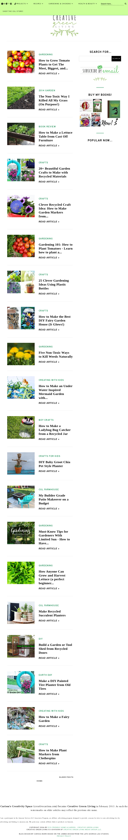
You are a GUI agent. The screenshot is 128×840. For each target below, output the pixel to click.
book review (47, 126)
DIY (41, 639)
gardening (46, 54)
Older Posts (66, 777)
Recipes (38, 4)
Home (40, 781)
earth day (45, 675)
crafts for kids (49, 456)
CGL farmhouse (49, 489)
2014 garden (47, 90)
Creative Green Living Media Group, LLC (82, 830)
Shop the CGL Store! (13, 11)
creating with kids (51, 380)
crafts (43, 162)
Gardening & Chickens (61, 4)
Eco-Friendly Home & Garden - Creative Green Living (73, 827)
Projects (22, 4)
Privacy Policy (64, 836)
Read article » (49, 73)
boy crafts (46, 420)
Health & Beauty (87, 4)
